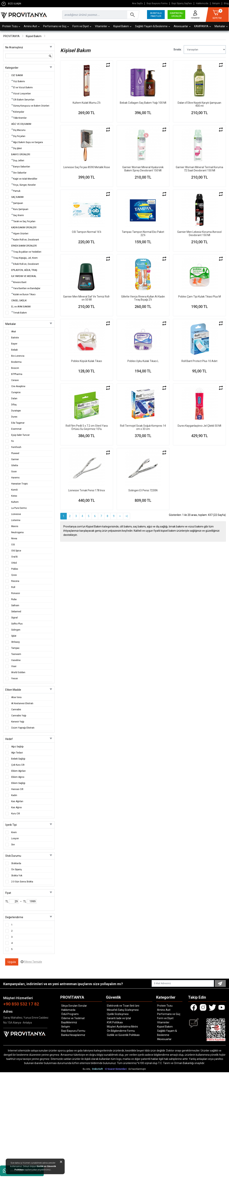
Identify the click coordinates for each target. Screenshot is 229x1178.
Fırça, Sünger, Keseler (24, 185)
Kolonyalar (18, 112)
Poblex (14, 569)
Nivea (14, 538)
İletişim (216, 3)
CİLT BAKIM (17, 75)
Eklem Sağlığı (18, 783)
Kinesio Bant (19, 282)
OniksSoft (97, 1069)
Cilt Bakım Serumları (23, 99)
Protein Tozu (11, 26)
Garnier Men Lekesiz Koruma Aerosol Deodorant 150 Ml (199, 233)
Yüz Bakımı (19, 81)
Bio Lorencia (17, 356)
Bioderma (16, 362)
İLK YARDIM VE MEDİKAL (23, 276)
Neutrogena (17, 532)
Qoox (14, 575)
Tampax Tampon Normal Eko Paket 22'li (143, 233)
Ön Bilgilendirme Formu (121, 1030)
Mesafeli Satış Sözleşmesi (123, 1009)
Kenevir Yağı (17, 721)
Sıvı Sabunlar (19, 172)
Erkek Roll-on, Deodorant (26, 264)
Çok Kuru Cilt (18, 765)
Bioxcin (15, 368)
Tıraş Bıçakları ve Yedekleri (27, 252)
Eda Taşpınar (18, 423)
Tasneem (16, 654)
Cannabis (16, 709)
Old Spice (16, 550)
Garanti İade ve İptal (119, 1018)
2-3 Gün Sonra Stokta (22, 881)
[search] (100, 14)
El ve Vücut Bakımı (23, 87)
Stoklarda (16, 863)
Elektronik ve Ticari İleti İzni (123, 1005)
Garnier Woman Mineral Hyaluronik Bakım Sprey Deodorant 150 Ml (143, 169)
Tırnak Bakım (20, 312)
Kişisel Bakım (122, 26)
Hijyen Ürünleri (20, 233)
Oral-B (14, 556)
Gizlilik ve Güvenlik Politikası (123, 1034)
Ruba (14, 599)
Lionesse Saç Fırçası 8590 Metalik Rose (86, 167)
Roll (13, 587)
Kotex (14, 496)
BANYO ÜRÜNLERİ (20, 154)
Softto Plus (17, 623)
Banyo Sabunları (21, 166)
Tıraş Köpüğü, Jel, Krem (25, 258)
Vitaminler (102, 26)
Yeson (14, 678)
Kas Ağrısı (16, 807)
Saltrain (15, 605)
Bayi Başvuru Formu (157, 3)
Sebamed (16, 611)
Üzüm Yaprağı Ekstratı (22, 727)
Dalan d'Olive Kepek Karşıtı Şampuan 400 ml (199, 104)
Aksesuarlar (182, 26)
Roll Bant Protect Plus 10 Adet (199, 361)
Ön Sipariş (16, 869)
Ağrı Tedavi (17, 752)
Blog (226, 3)
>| (127, 516)
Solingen (15, 629)
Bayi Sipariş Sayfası (182, 3)
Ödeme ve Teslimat (73, 1018)
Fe (12, 441)
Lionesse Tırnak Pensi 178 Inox (86, 490)
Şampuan (18, 203)
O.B (13, 544)
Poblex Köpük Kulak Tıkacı (86, 361)
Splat (13, 636)
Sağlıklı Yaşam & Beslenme (152, 26)
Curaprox (16, 392)
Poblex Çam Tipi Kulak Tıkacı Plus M (199, 296)
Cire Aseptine (18, 386)
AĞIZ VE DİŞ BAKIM (21, 124)
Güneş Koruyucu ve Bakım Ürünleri (31, 105)
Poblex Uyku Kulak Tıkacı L (143, 361)
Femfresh (16, 447)
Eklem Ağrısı (17, 777)
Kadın (14, 795)
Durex (14, 416)
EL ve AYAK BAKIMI (21, 306)
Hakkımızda (202, 3)
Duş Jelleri (18, 160)
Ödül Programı (70, 1014)
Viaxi (13, 666)
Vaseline (16, 660)
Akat (13, 331)
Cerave (15, 380)
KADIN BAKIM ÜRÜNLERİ (23, 227)
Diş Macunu (19, 130)
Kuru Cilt (15, 813)
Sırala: (177, 49)
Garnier (15, 459)
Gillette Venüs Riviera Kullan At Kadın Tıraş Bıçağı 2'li (143, 298)
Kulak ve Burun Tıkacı (24, 294)
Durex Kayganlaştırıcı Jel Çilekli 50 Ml (199, 425)
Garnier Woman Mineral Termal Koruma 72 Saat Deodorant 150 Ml (199, 169)
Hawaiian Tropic (19, 483)
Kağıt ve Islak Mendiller (25, 178)
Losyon (15, 838)
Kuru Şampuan (20, 209)
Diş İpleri (17, 148)
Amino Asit (32, 26)
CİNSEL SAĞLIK (19, 300)
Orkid (14, 563)
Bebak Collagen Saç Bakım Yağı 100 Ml (143, 102)
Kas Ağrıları (17, 801)
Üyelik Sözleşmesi (118, 1014)
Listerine (15, 520)
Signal (14, 617)
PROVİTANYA (11, 36)
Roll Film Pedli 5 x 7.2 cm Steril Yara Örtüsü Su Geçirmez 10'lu (87, 427)
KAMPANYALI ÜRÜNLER (176, 14)
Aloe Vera (16, 697)
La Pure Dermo (19, 508)
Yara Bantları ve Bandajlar (26, 288)
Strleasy (15, 642)
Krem (14, 832)
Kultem (15, 502)
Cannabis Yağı (18, 715)
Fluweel (15, 453)
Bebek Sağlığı (18, 758)
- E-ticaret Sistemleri (116, 1069)
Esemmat (16, 429)
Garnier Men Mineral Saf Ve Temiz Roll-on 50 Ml (86, 298)
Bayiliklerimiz (69, 1022)
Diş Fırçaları (19, 136)
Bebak (14, 349)
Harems (15, 477)
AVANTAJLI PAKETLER (156, 14)
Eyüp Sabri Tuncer (20, 435)
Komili (14, 489)
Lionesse (16, 514)
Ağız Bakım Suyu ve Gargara (28, 142)
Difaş (14, 404)
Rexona (15, 581)
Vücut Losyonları (22, 93)
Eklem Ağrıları (18, 771)
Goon (14, 471)
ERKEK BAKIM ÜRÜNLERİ (24, 245)
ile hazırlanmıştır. (137, 1069)
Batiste (15, 337)
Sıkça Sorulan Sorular (74, 1005)
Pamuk (16, 191)
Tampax (15, 648)
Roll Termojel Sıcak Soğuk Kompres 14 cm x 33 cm (143, 427)
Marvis (14, 526)
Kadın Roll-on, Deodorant (26, 239)
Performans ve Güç (56, 26)
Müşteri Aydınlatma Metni (122, 1026)
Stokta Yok (16, 875)
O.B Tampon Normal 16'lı (86, 231)
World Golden (18, 672)
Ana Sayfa (137, 3)
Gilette (14, 465)
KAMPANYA (202, 26)
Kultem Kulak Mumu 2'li (86, 102)
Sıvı (13, 844)
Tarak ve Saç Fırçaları (24, 221)
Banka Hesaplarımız (73, 1034)
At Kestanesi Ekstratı (22, 703)
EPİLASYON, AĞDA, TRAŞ (24, 270)
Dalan (14, 398)
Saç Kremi (18, 215)
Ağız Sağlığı (17, 746)
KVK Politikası (115, 1022)
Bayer (14, 343)
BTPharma (16, 374)
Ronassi (15, 593)
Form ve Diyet (81, 26)
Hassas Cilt (17, 789)
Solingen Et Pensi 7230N (142, 490)
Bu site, (87, 1069)
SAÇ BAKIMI (17, 197)
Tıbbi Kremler (20, 118)
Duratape (16, 410)
